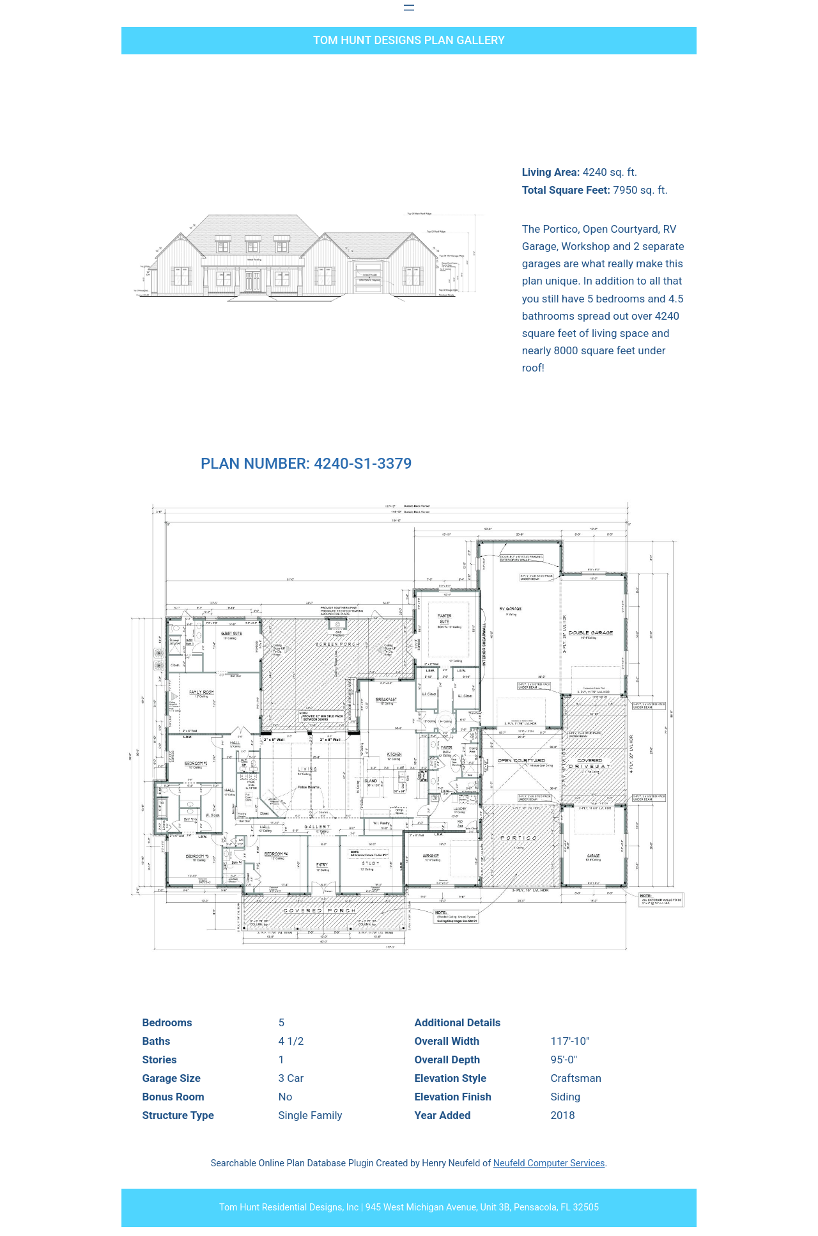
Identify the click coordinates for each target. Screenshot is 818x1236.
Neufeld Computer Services (549, 1163)
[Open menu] (409, 7)
